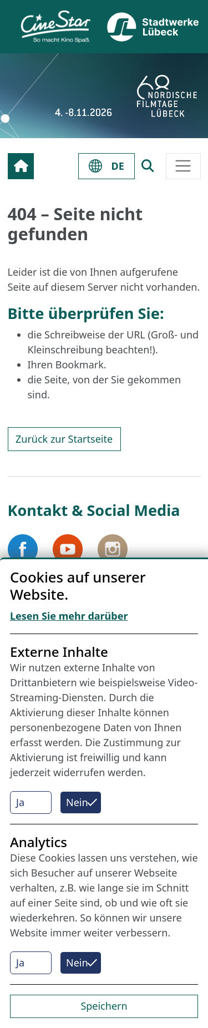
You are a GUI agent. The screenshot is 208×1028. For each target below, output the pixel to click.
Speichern (103, 1005)
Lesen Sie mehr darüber (69, 615)
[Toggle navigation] (183, 166)
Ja (20, 802)
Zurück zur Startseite (64, 438)
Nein (77, 802)
